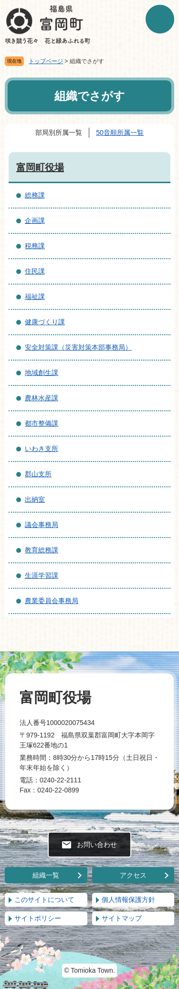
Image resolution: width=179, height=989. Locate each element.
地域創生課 (41, 372)
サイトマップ (122, 918)
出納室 (35, 499)
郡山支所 (38, 474)
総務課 (35, 195)
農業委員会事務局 (51, 600)
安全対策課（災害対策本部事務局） (78, 347)
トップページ (46, 61)
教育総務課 (41, 550)
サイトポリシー (37, 918)
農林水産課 (41, 398)
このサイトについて (44, 899)
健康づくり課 (45, 322)
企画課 (35, 220)
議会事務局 (41, 524)
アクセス (133, 875)
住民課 (35, 271)
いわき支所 (41, 448)
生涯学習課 (41, 575)
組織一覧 (45, 875)
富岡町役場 (40, 167)
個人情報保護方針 (128, 899)
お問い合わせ (97, 844)
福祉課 (35, 296)
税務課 (35, 246)
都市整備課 (41, 423)
